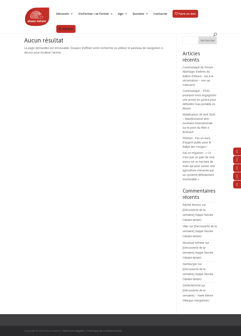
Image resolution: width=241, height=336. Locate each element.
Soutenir (138, 14)
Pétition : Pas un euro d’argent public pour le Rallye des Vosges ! (197, 142)
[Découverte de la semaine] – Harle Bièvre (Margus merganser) (198, 295)
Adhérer (67, 29)
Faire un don (187, 14)
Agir (121, 14)
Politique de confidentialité (104, 330)
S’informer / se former (93, 14)
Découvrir (62, 14)
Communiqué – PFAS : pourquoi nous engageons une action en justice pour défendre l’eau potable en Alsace (199, 99)
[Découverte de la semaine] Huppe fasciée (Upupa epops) (198, 215)
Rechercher (207, 40)
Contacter (160, 14)
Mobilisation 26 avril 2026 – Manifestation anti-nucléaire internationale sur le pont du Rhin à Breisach (199, 123)
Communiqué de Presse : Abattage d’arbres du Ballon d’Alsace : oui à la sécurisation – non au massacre (198, 76)
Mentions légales (74, 330)
